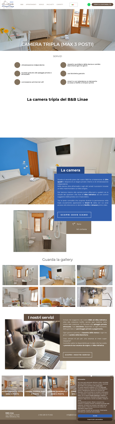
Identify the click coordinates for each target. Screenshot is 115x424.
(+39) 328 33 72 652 (45, 415)
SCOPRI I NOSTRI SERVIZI (83, 355)
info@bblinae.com (73, 415)
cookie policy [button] (99, 385)
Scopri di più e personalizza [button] (95, 419)
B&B (22, 4)
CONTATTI (60, 4)
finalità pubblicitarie (95, 395)
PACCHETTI (50, 4)
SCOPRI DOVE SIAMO (74, 215)
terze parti (103, 387)
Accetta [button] (95, 415)
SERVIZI (41, 4)
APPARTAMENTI (31, 4)
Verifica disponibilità (102, 4)
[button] (111, 379)
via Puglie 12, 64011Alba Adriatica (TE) (13, 415)
